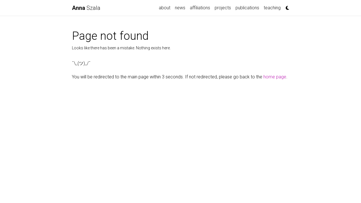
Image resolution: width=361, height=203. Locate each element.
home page (274, 77)
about (164, 7)
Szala (86, 8)
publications (247, 7)
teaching (272, 7)
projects (223, 7)
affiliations (200, 7)
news (180, 7)
